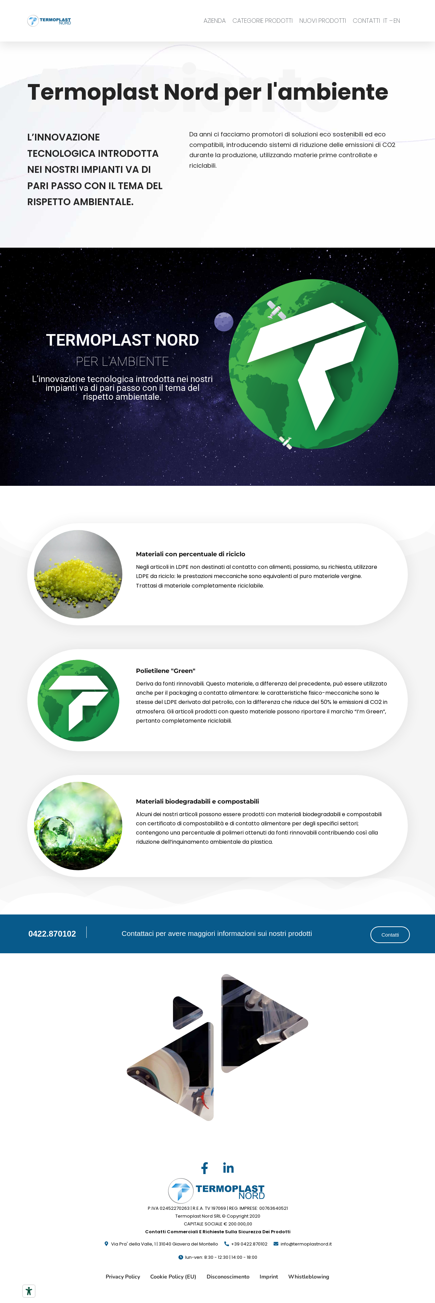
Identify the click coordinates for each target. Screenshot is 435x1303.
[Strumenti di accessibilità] (28, 1291)
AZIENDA (215, 20)
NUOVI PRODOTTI (322, 20)
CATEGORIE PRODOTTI (262, 20)
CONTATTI (366, 20)
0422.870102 (52, 933)
